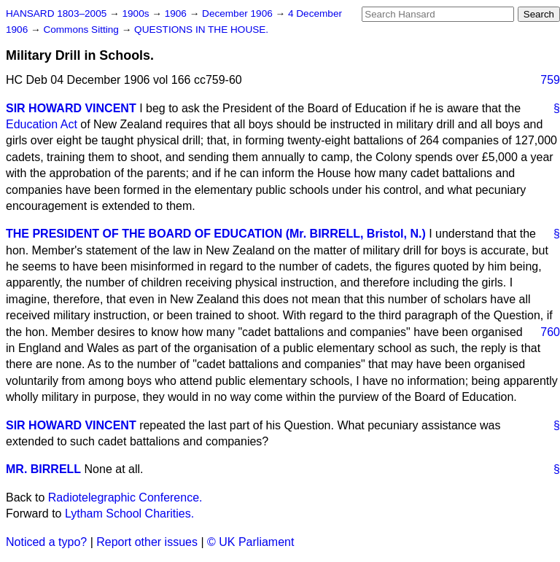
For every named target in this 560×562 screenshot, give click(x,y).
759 (550, 80)
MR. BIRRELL (43, 469)
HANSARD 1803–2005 (56, 13)
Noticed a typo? (46, 542)
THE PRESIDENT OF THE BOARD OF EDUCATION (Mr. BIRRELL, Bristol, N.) (216, 233)
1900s (137, 13)
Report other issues (147, 542)
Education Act (41, 124)
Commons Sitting (82, 29)
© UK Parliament (250, 542)
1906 (177, 13)
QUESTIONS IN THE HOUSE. (201, 29)
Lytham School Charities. (129, 513)
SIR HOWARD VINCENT (71, 108)
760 (550, 332)
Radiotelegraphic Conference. (125, 497)
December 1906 (239, 13)
